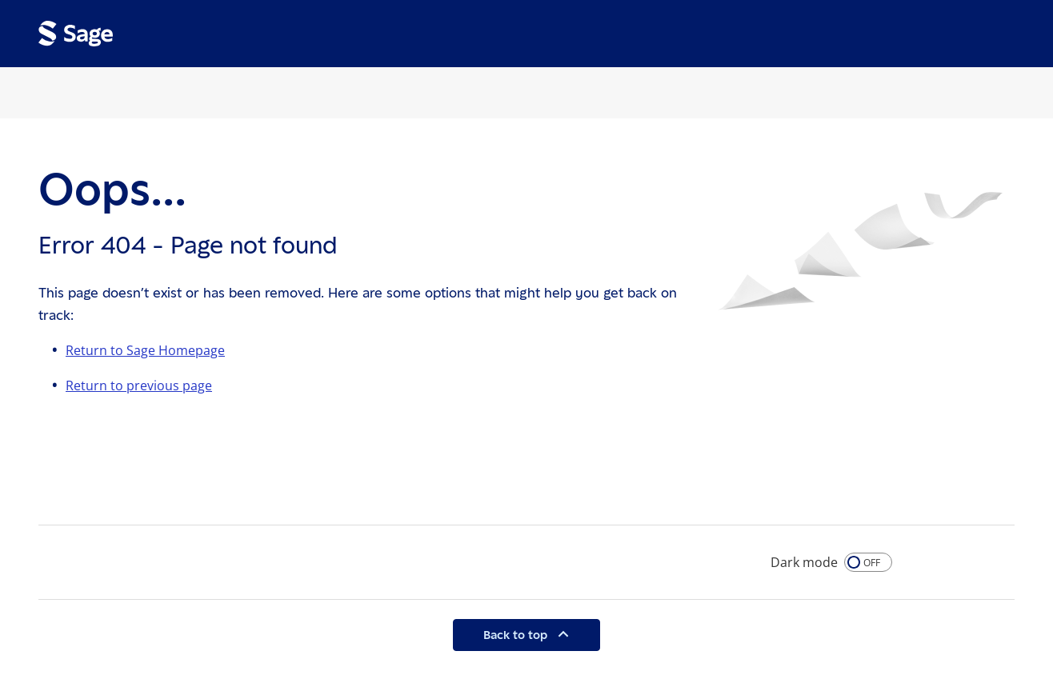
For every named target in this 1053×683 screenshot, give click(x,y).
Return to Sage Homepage (145, 350)
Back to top (517, 634)
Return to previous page (139, 385)
